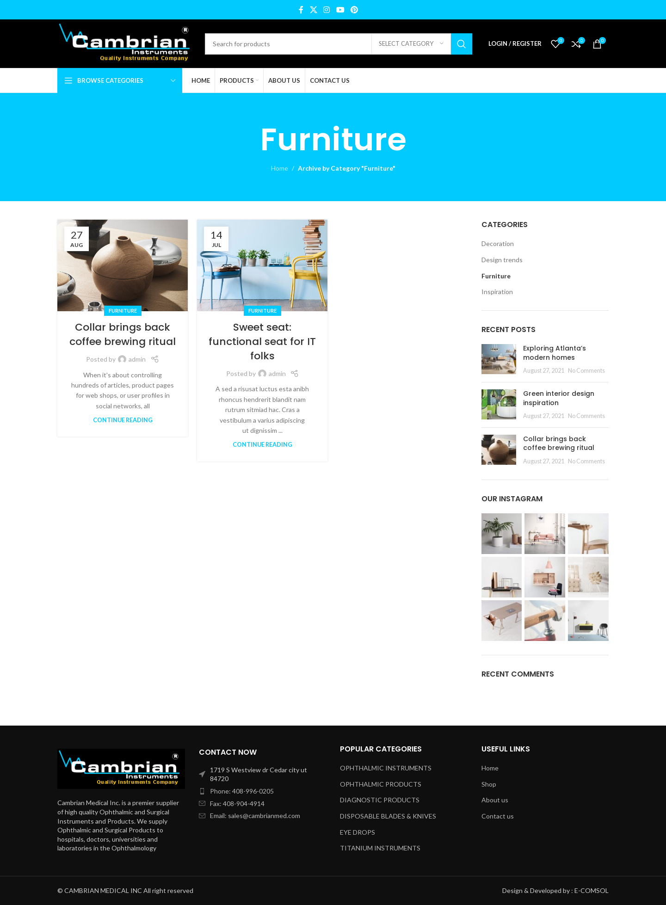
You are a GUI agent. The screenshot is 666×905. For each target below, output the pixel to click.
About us (494, 800)
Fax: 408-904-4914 (237, 803)
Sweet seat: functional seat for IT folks (262, 341)
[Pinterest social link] (354, 10)
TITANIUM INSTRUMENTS (380, 848)
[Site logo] (126, 43)
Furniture (123, 311)
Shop (488, 784)
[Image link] (121, 768)
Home (279, 168)
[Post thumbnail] (498, 359)
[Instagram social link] (327, 10)
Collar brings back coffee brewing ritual (122, 334)
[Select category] (411, 44)
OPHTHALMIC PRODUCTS (380, 784)
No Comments (586, 370)
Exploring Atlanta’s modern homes (554, 353)
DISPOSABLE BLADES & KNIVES (388, 816)
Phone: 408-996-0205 (242, 791)
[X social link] (313, 10)
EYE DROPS (357, 832)
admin (137, 359)
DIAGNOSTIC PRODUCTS (379, 800)
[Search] (338, 44)
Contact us (497, 816)
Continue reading (123, 420)
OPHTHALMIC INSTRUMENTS (386, 768)
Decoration (497, 243)
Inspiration (497, 292)
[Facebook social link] (301, 10)
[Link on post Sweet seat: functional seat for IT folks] (262, 265)
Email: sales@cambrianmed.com (255, 815)
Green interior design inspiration (558, 398)
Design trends (502, 260)
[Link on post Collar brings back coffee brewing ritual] (122, 265)
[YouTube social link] (340, 10)
